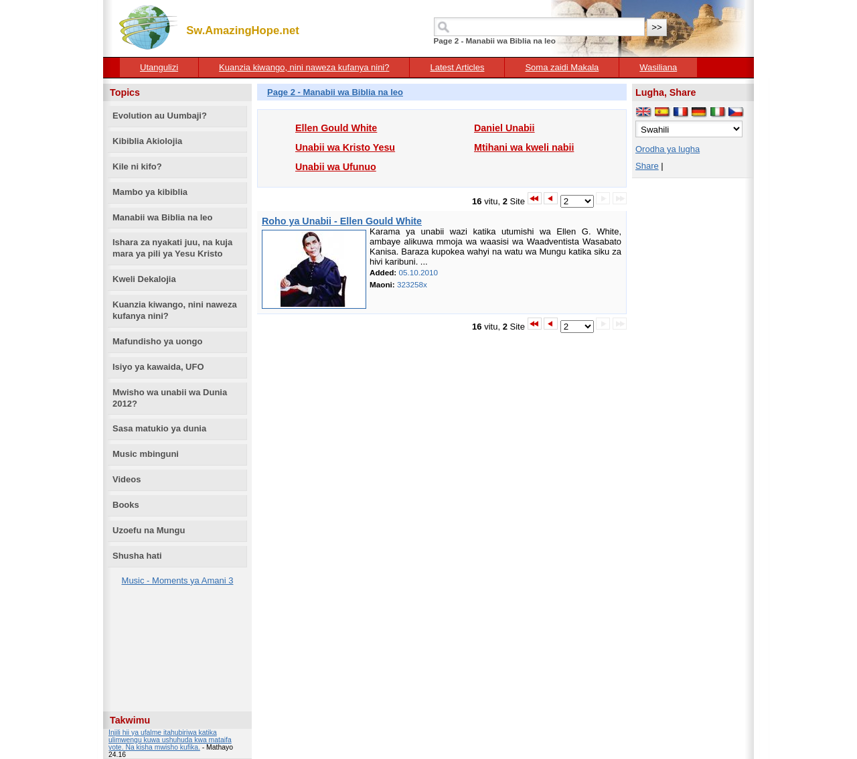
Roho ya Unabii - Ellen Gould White (342, 221)
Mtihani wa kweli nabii (524, 147)
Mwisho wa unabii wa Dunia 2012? (169, 398)
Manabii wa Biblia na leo (162, 217)
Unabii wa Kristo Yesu (345, 147)
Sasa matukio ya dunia (159, 428)
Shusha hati (137, 556)
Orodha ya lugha (667, 149)
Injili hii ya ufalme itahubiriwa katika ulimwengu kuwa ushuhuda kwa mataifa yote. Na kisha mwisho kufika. (170, 740)
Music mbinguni (145, 454)
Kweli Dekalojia (144, 279)
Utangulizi (159, 67)
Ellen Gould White (336, 128)
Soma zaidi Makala (562, 67)
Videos (126, 479)
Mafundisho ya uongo (157, 341)
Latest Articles (457, 67)
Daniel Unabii (504, 128)
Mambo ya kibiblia (149, 192)
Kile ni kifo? (137, 166)
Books (125, 505)
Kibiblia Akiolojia (147, 141)
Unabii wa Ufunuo (335, 166)
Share (647, 166)
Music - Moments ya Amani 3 (178, 580)
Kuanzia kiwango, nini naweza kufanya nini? (304, 67)
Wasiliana (658, 67)
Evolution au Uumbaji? (159, 116)
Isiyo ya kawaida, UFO (158, 367)
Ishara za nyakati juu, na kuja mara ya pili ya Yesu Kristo (172, 248)
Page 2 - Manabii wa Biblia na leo (335, 92)
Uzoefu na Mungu (148, 530)
